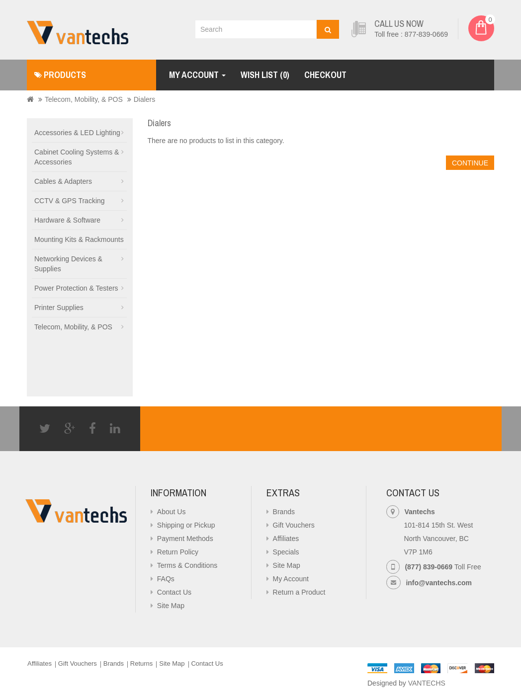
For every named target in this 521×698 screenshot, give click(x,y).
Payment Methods (185, 539)
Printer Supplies (59, 307)
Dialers (145, 99)
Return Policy (177, 552)
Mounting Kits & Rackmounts (79, 239)
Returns (141, 663)
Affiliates (286, 539)
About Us (171, 512)
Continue (470, 163)
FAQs (165, 579)
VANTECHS (426, 683)
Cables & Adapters (63, 181)
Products (60, 75)
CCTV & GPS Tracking (69, 201)
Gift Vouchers (294, 525)
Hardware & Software (67, 220)
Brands (284, 512)
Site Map (170, 606)
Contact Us (174, 592)
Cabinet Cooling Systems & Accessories (76, 157)
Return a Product (299, 592)
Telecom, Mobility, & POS (84, 99)
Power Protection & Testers (76, 288)
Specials (286, 552)
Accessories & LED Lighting (77, 133)
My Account (291, 579)
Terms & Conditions (187, 565)
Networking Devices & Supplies (68, 264)
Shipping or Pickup (186, 525)
